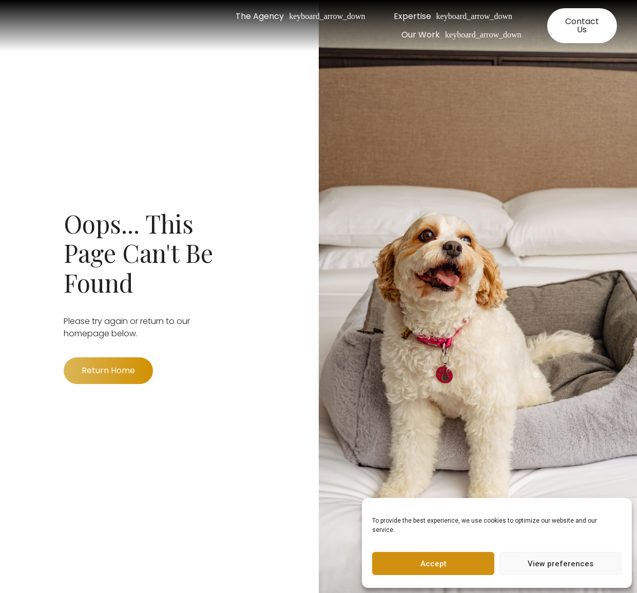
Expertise (453, 16)
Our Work (461, 35)
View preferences (560, 563)
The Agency (300, 16)
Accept (433, 563)
